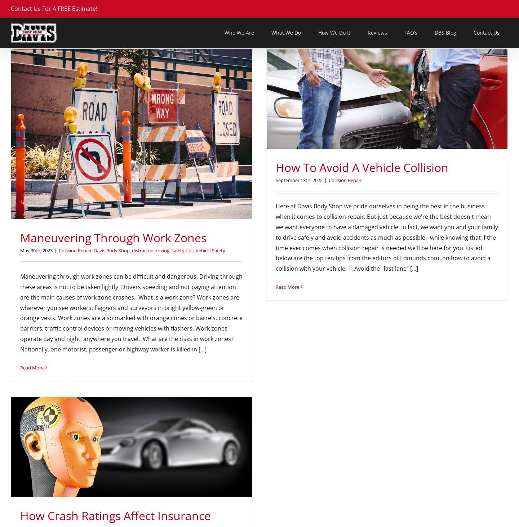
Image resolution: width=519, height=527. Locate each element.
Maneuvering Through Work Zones (113, 237)
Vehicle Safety (346, 279)
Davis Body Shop (112, 250)
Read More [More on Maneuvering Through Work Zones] (32, 367)
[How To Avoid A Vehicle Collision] (320, 99)
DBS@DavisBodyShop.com (47, 520)
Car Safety (367, 272)
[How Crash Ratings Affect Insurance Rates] (397, 175)
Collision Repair (75, 250)
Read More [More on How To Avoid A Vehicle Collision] (221, 287)
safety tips (183, 250)
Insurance (463, 272)
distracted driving (150, 250)
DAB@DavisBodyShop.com (301, 520)
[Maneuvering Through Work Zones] (131, 134)
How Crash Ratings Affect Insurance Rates (381, 252)
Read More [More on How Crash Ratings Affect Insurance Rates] (297, 396)
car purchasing (338, 272)
